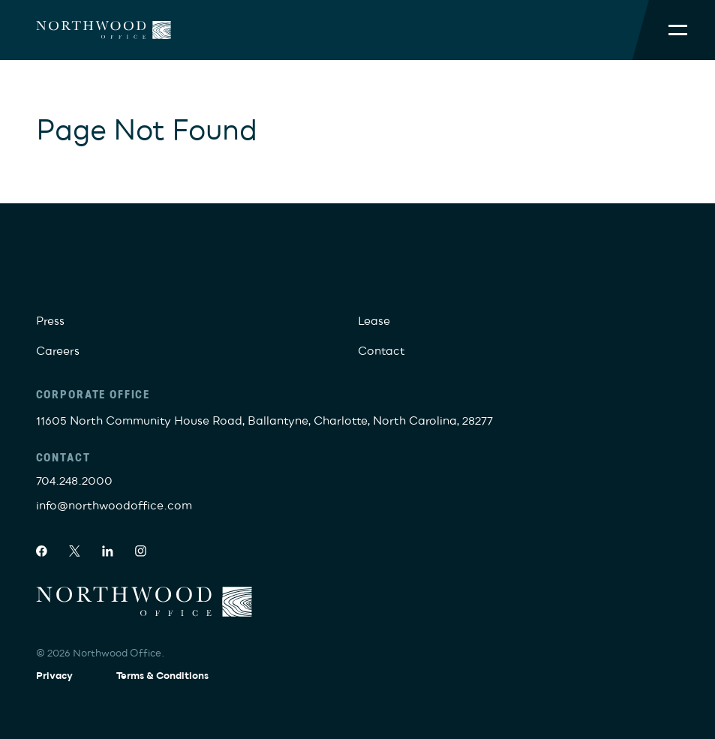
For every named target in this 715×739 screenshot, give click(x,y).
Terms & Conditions (162, 676)
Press (50, 321)
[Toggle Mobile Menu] (677, 30)
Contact (381, 351)
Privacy (54, 676)
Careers (58, 351)
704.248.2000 (74, 481)
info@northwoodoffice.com (114, 506)
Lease (374, 321)
